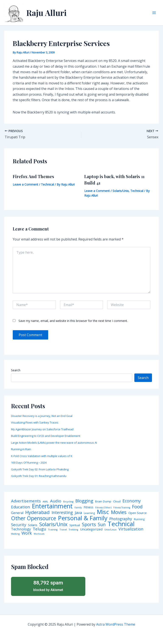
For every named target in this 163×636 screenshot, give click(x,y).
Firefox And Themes (33, 176)
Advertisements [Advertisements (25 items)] (26, 501)
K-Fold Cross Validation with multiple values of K (41, 456)
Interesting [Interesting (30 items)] (62, 513)
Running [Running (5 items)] (139, 519)
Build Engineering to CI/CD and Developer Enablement (45, 436)
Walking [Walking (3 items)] (15, 534)
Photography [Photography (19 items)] (120, 519)
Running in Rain (21, 449)
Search (15, 370)
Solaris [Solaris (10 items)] (32, 525)
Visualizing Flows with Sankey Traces (34, 422)
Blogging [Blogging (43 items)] (84, 501)
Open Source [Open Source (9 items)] (137, 513)
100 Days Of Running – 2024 (28, 462)
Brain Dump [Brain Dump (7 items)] (103, 501)
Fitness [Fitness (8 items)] (88, 507)
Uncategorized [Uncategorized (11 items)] (91, 529)
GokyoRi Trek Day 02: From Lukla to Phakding (40, 469)
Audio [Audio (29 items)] (55, 501)
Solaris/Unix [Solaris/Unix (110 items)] (53, 524)
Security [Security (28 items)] (18, 525)
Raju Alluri (46, 12)
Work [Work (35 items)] (26, 533)
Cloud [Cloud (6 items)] (117, 501)
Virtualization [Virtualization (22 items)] (130, 529)
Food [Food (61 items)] (137, 506)
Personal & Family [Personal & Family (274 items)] (82, 518)
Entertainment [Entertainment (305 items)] (52, 506)
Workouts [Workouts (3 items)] (39, 534)
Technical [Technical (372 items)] (121, 524)
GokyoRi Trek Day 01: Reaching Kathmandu (38, 476)
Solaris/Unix (120, 191)
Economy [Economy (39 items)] (131, 501)
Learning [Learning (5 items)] (89, 513)
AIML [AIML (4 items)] (45, 501)
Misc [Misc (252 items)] (103, 512)
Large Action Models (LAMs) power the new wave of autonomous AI (54, 443)
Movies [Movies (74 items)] (118, 512)
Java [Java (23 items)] (78, 512)
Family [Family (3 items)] (78, 507)
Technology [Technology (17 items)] (21, 529)
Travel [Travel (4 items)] (63, 529)
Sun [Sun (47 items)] (102, 524)
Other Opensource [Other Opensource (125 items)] (33, 518)
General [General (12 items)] (17, 513)
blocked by (48, 585)
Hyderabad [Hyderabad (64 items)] (37, 512)
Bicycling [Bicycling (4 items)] (68, 501)
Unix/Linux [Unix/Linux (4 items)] (110, 529)
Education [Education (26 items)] (20, 507)
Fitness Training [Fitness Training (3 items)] (121, 507)
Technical (47, 184)
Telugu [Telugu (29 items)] (39, 529)
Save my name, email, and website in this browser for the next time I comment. (73, 321)
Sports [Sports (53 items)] (89, 524)
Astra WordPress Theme (115, 624)
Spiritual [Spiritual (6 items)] (74, 525)
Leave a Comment (25, 184)
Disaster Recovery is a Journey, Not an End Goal (41, 416)
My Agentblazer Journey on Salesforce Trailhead (42, 429)
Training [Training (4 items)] (53, 529)
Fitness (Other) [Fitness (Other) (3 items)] (103, 507)
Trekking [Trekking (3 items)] (73, 529)
